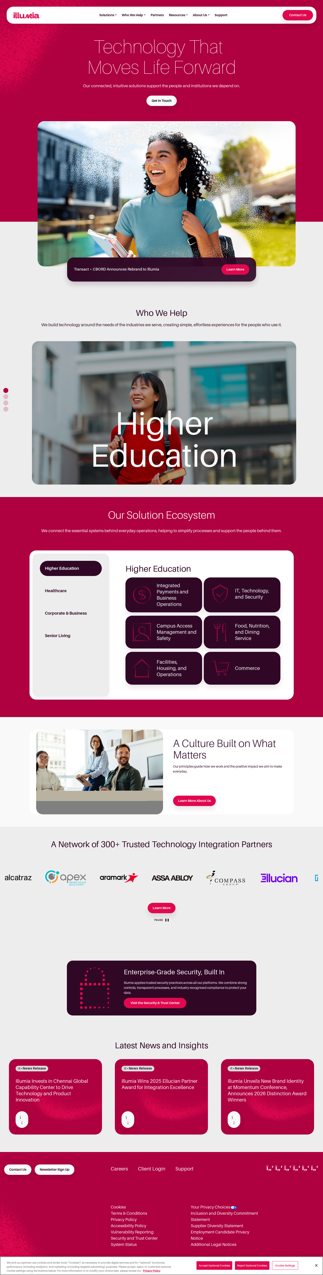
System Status (124, 1244)
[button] (5, 390)
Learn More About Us (194, 801)
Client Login (151, 1169)
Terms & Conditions (129, 1213)
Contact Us (297, 15)
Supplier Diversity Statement (217, 1225)
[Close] (316, 1265)
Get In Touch (162, 101)
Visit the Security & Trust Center (155, 1003)
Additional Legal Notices (213, 1244)
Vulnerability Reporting (132, 1232)
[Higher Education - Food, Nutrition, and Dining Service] (242, 632)
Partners (157, 15)
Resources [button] (177, 15)
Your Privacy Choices (210, 1207)
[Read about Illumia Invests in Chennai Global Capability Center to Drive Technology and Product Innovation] (22, 1119)
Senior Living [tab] (57, 635)
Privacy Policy (124, 1219)
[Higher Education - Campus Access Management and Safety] (163, 632)
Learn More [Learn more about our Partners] (162, 908)
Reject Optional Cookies (252, 1265)
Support (221, 15)
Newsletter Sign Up (54, 1170)
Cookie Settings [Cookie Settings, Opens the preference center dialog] (285, 1265)
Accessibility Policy (128, 1225)
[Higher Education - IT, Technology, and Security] (242, 594)
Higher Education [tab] (62, 568)
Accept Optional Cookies (214, 1265)
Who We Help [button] (132, 15)
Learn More (235, 269)
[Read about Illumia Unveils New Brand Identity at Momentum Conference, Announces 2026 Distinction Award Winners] (234, 1119)
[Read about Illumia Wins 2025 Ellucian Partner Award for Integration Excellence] (128, 1119)
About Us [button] (200, 15)
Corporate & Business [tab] (66, 613)
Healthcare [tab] (56, 590)
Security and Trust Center (134, 1238)
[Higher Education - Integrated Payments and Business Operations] (163, 594)
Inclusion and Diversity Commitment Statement (224, 1216)
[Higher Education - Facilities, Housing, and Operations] (163, 668)
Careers (119, 1169)
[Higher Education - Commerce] (242, 668)
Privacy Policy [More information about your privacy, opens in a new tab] (151, 1270)
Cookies (118, 1207)
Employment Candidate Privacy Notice (220, 1235)
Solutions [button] (106, 15)
